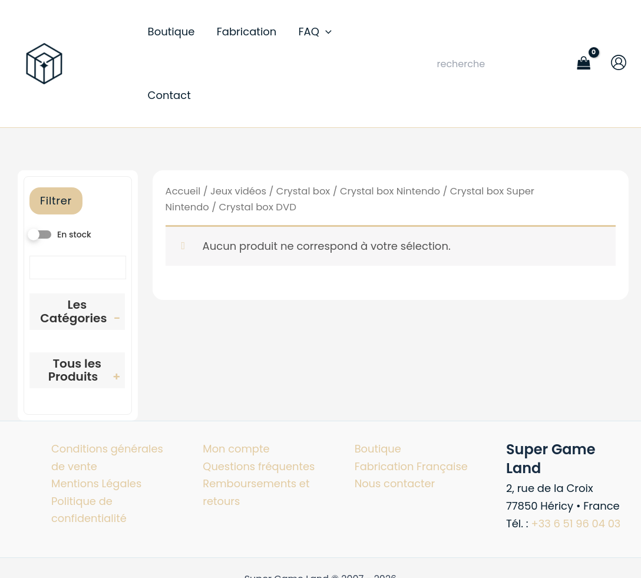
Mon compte (236, 410)
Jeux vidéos (239, 152)
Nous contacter (395, 445)
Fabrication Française (412, 427)
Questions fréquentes (259, 427)
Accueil (183, 152)
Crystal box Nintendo (391, 152)
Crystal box (304, 152)
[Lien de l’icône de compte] (618, 43)
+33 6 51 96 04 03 (576, 484)
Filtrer (56, 161)
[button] (313, 45)
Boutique (378, 410)
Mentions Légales (97, 445)
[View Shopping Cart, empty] (583, 44)
